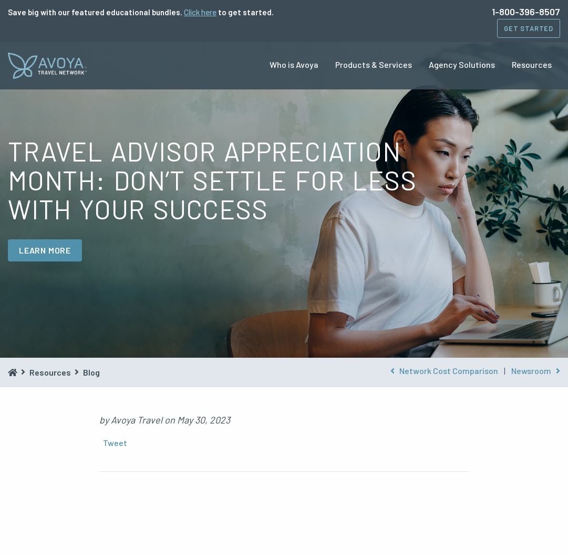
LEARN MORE (45, 250)
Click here (200, 12)
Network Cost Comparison (444, 371)
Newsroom (535, 371)
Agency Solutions (462, 64)
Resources (532, 64)
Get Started (528, 28)
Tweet (115, 443)
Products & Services (373, 64)
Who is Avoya (294, 64)
